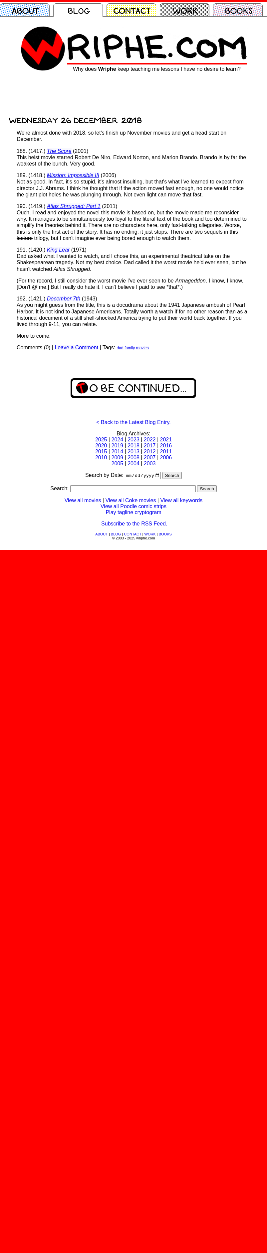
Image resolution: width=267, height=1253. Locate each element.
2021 (166, 439)
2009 (118, 457)
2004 (133, 463)
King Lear (58, 250)
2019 (118, 445)
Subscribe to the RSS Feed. (134, 524)
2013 (133, 451)
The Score (59, 151)
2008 (133, 457)
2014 (118, 451)
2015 (101, 451)
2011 (166, 451)
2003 (150, 463)
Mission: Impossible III (73, 175)
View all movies (83, 501)
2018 (133, 445)
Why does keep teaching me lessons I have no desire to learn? (157, 69)
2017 (150, 445)
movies (142, 348)
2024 (118, 439)
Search (172, 476)
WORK (150, 535)
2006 (166, 457)
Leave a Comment (76, 347)
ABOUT (101, 535)
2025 (101, 439)
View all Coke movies (131, 501)
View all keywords (181, 501)
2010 (101, 457)
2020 (101, 445)
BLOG (116, 535)
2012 (150, 451)
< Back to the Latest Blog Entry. (133, 422)
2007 (150, 457)
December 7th (64, 298)
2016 (166, 445)
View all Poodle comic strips (133, 507)
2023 (133, 439)
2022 (150, 439)
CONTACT (132, 535)
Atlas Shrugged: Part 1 (74, 206)
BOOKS (165, 535)
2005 (118, 463)
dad (120, 348)
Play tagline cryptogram (133, 513)
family (130, 348)
